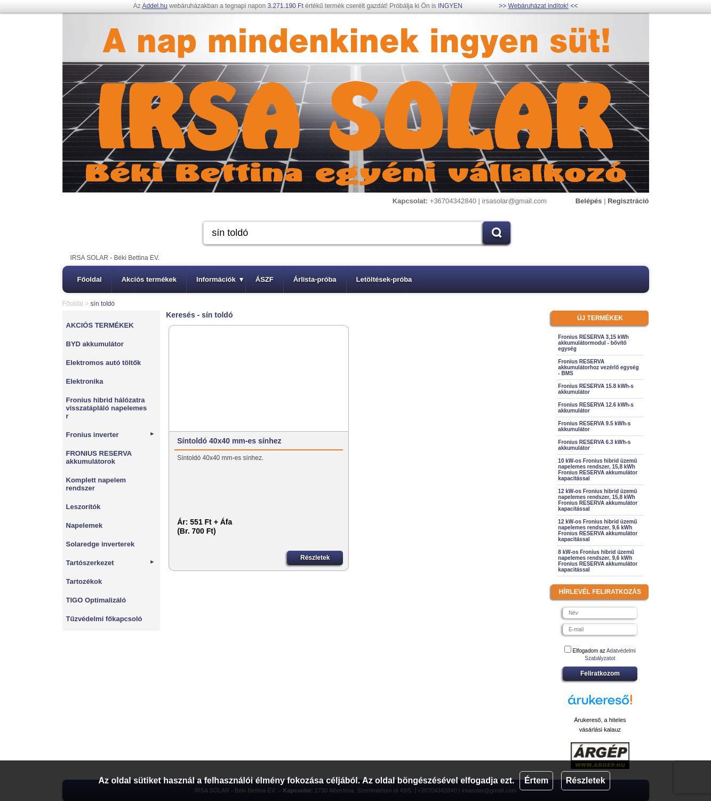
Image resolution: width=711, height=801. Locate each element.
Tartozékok (84, 581)
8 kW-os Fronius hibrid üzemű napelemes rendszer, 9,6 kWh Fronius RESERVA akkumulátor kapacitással (597, 561)
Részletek (585, 780)
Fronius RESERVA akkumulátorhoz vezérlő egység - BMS (598, 367)
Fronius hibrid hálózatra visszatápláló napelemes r (106, 408)
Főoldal (89, 279)
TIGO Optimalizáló (96, 600)
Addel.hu (154, 6)
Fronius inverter (110, 435)
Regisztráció (628, 201)
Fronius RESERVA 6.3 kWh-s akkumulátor (594, 445)
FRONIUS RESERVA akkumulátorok (99, 457)
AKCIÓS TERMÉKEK (100, 325)
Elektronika (84, 381)
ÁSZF (264, 279)
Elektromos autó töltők (103, 363)
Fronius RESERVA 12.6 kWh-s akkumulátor (596, 408)
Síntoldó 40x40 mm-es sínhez (229, 441)
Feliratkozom (600, 673)
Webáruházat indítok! (538, 6)
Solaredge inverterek (100, 544)
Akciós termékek (149, 279)
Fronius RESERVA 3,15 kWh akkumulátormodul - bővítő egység (593, 343)
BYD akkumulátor (95, 344)
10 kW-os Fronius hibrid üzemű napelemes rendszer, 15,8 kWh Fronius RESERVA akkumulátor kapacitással (597, 469)
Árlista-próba (315, 279)
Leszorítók (83, 507)
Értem (536, 780)
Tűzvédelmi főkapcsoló (104, 619)
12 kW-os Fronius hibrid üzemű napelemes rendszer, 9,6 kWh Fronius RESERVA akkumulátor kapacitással (597, 530)
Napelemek (84, 525)
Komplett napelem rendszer (96, 484)
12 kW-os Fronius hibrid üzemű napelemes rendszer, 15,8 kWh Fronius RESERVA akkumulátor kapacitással (597, 500)
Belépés (589, 201)
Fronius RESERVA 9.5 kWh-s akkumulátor (594, 426)
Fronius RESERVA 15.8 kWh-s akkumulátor (596, 389)
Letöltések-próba (384, 279)
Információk (219, 279)
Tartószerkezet (110, 563)
